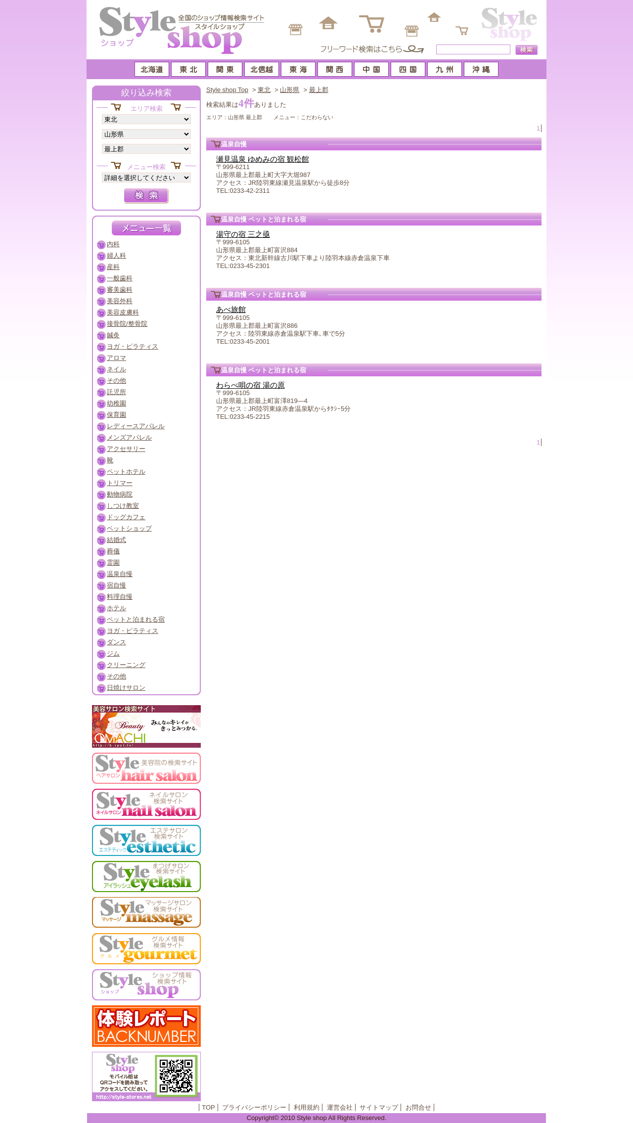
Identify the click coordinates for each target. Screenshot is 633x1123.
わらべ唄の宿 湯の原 (250, 385)
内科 (113, 244)
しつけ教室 (123, 505)
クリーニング (126, 665)
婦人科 (116, 255)
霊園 (113, 562)
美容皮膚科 (123, 312)
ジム (113, 653)
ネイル (116, 369)
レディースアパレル (136, 426)
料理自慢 (120, 596)
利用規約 (306, 1107)
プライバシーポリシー (254, 1107)
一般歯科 (120, 278)
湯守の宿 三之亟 (243, 234)
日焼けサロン (126, 687)
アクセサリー (126, 448)
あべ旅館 (231, 310)
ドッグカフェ (126, 517)
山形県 (289, 89)
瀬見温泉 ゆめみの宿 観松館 (262, 159)
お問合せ (418, 1107)
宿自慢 (116, 585)
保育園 (116, 414)
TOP (208, 1107)
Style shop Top (227, 89)
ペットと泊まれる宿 (136, 619)
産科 (113, 266)
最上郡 (318, 89)
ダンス (116, 642)
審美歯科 (120, 289)
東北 (264, 89)
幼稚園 (116, 403)
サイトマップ (379, 1107)
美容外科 (120, 301)
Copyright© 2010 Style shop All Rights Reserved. (317, 1118)
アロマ (116, 357)
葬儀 (113, 551)
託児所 (116, 392)
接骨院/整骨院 (127, 323)
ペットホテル (126, 471)
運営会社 (340, 1107)
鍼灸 (113, 335)
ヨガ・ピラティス (132, 346)
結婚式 (116, 539)
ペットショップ (129, 528)
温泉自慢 (120, 574)
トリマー (120, 483)
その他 (116, 380)
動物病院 (120, 494)
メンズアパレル (129, 437)
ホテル (116, 608)
